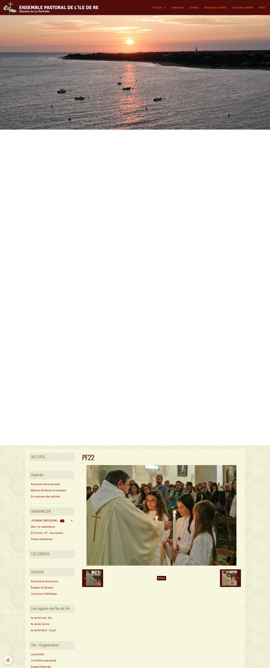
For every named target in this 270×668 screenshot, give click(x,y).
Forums (158, 7)
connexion (177, 7)
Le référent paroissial (43, 660)
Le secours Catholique (44, 593)
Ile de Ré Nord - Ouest (43, 630)
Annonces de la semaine (45, 484)
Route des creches (215, 7)
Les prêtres (37, 654)
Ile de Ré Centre (40, 624)
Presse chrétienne (41, 539)
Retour (161, 578)
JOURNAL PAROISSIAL (47, 520)
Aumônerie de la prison (44, 581)
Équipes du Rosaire (42, 587)
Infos (262, 7)
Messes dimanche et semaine (48, 490)
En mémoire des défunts (45, 496)
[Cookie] (8, 660)
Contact (194, 7)
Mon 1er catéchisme (43, 526)
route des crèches (242, 7)
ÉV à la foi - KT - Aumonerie (47, 532)
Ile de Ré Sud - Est (41, 617)
